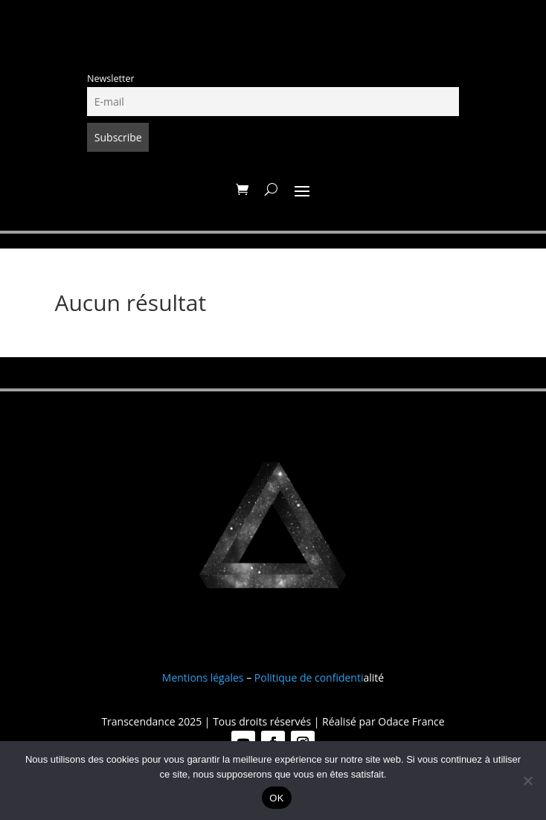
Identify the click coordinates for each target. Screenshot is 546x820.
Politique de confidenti (309, 677)
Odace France (411, 721)
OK (276, 798)
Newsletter (111, 78)
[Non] (527, 780)
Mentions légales (203, 677)
